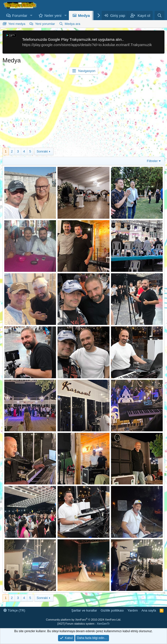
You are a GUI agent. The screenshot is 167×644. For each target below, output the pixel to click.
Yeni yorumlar (45, 24)
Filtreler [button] (152, 161)
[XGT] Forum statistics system (84, 623)
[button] (31, 15)
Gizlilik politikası (112, 610)
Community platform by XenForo (83, 619)
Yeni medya (16, 24)
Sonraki (42, 151)
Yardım (132, 610)
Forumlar (19, 15)
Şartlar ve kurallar (84, 610)
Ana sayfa (149, 610)
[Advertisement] (83, 112)
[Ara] (159, 15)
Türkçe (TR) (14, 610)
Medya (84, 15)
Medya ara (72, 24)
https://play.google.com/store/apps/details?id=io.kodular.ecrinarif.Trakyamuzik (87, 45)
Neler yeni (53, 15)
